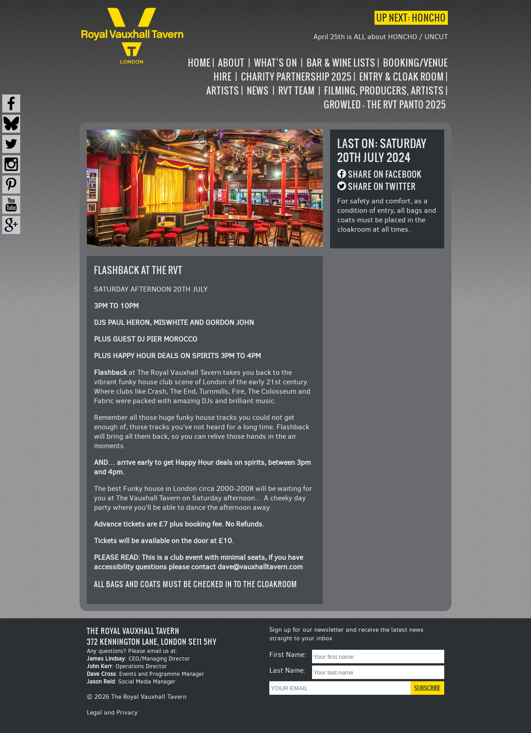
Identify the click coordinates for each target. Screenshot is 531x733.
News (258, 91)
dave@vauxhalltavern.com (260, 566)
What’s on (275, 63)
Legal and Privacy (112, 712)
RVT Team (296, 91)
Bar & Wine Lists (341, 63)
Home (199, 63)
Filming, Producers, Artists (384, 91)
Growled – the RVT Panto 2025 (385, 105)
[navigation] (317, 84)
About (231, 63)
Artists (222, 91)
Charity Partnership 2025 (296, 77)
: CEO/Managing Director (138, 658)
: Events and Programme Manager (145, 674)
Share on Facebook (385, 174)
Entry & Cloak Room (401, 77)
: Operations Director (127, 666)
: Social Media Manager (131, 681)
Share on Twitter (382, 186)
